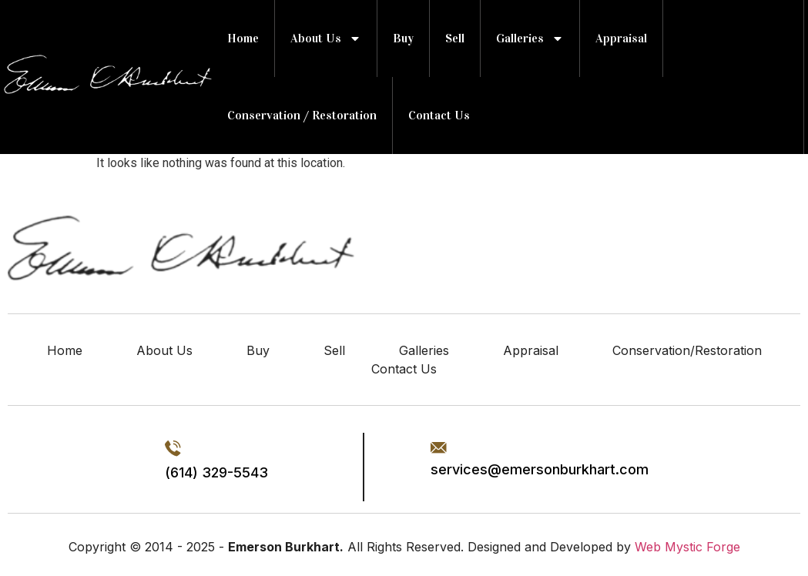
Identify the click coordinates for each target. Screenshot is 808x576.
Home (243, 38)
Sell (454, 38)
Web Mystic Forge (687, 546)
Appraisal (621, 38)
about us (325, 38)
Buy (403, 38)
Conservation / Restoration (302, 115)
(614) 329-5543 (216, 472)
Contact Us (439, 115)
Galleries (530, 38)
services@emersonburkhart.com (540, 469)
